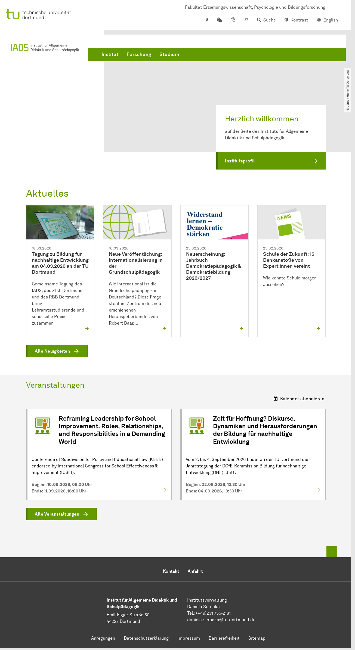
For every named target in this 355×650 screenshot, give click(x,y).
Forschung (138, 54)
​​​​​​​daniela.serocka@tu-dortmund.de (221, 619)
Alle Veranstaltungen (57, 514)
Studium (169, 54)
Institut (109, 54)
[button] (271, 161)
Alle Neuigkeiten (52, 351)
